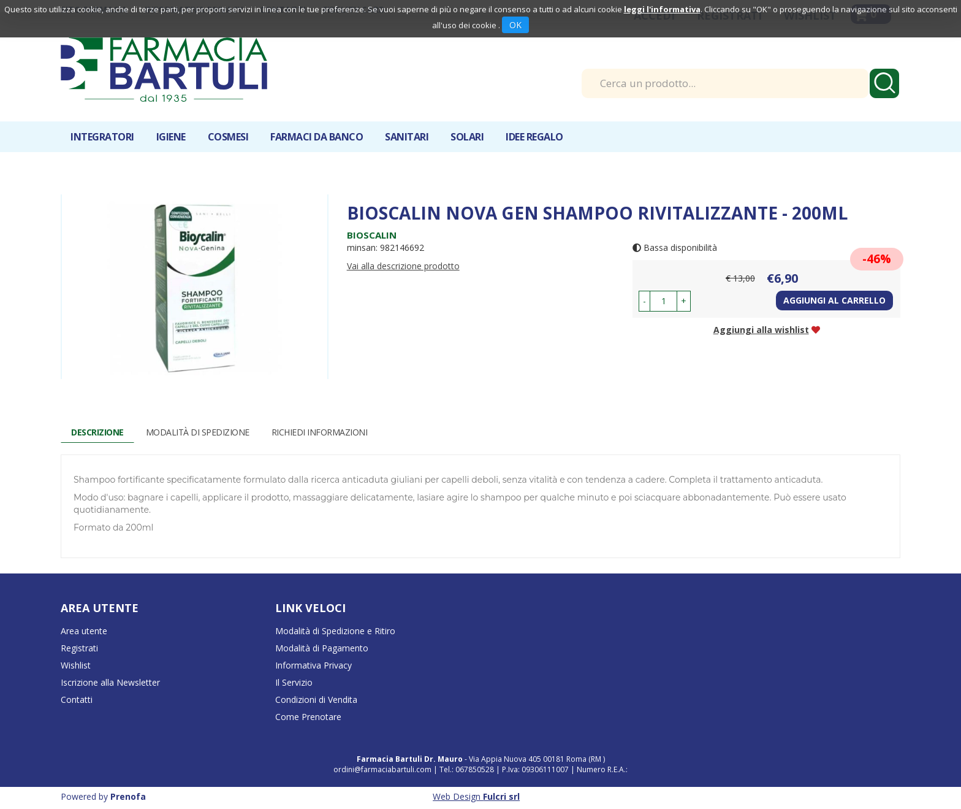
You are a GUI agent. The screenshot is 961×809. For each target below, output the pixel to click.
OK (515, 25)
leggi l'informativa (662, 9)
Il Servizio (294, 682)
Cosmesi (228, 137)
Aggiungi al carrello (834, 300)
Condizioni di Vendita (316, 699)
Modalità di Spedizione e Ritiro (335, 631)
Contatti (77, 699)
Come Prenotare (308, 717)
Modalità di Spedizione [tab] (197, 432)
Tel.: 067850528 (467, 769)
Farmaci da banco (316, 137)
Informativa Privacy (313, 665)
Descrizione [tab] (97, 432)
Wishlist (76, 665)
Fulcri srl (501, 796)
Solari (467, 137)
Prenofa (128, 796)
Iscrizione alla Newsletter (110, 682)
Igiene (171, 137)
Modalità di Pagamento (321, 648)
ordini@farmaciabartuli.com (382, 769)
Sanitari (406, 137)
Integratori (102, 137)
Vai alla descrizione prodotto (403, 266)
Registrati (79, 648)
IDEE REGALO (534, 137)
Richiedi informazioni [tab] (320, 432)
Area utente (84, 631)
